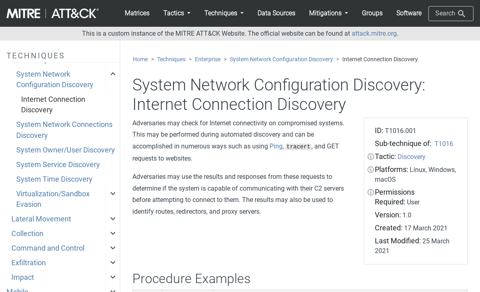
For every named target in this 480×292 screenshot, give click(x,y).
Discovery (412, 157)
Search (451, 14)
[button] (176, 13)
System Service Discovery (58, 165)
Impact (22, 277)
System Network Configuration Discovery (54, 79)
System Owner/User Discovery (65, 150)
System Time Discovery (54, 179)
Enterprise (208, 59)
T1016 (444, 144)
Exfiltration (28, 263)
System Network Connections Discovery (64, 129)
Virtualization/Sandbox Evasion (53, 199)
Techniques (171, 59)
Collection (27, 234)
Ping (276, 146)
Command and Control (47, 248)
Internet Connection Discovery (53, 104)
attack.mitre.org (374, 33)
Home (140, 59)
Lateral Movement (41, 219)
